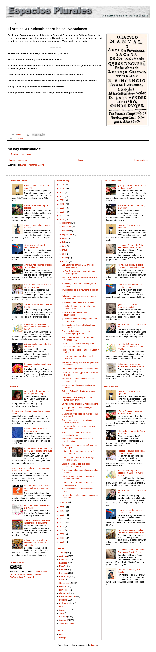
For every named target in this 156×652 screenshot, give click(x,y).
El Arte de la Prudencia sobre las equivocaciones (76, 313)
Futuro (62, 580)
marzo (65, 258)
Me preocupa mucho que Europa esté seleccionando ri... (78, 344)
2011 (62, 522)
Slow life (63, 617)
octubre (65, 231)
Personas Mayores (67, 596)
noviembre (67, 227)
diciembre (66, 223)
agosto (65, 238)
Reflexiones (64, 603)
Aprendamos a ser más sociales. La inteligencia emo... (77, 440)
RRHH (62, 607)
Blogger (93, 645)
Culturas (63, 556)
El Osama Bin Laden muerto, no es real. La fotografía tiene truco (38, 449)
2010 (62, 526)
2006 (62, 542)
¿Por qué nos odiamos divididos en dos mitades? (38, 266)
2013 (62, 515)
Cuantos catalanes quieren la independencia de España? (37, 521)
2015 (62, 507)
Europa (62, 569)
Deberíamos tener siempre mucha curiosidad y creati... (77, 398)
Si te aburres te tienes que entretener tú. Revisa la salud (131, 365)
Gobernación (65, 583)
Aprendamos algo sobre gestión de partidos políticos (77, 421)
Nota (61, 634)
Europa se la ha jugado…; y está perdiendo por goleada (76, 332)
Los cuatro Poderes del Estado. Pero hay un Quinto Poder (132, 246)
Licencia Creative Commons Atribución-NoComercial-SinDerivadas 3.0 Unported (28, 574)
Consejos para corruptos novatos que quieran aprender (78, 477)
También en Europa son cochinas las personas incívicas (78, 380)
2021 (62, 200)
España (62, 566)
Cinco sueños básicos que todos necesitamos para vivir (76, 465)
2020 (62, 204)
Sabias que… (65, 610)
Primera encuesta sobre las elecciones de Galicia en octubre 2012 (36, 542)
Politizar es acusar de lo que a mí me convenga (37, 286)
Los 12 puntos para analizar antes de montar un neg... (78, 266)
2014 (62, 511)
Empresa (63, 563)
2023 (62, 192)
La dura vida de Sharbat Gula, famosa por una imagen (37, 392)
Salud (61, 613)
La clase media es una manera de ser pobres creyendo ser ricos (37, 488)
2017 (62, 216)
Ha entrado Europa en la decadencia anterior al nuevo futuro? (37, 326)
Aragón (62, 553)
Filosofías (19, 138)
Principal (63, 638)
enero (65, 502)
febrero (65, 261)
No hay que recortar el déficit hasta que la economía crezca (131, 266)
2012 (62, 518)
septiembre (67, 234)
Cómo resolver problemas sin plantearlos (80, 369)
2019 (62, 208)
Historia (62, 586)
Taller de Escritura (67, 623)
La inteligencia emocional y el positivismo (80, 404)
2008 (62, 534)
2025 (62, 185)
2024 (62, 188)
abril (64, 254)
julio (64, 242)
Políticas (63, 600)
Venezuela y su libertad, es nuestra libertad (36, 246)
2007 (62, 538)
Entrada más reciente (17, 160)
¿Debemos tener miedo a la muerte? (78, 302)
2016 (62, 219)
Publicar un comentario (21, 154)
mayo (65, 250)
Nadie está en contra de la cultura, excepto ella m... (77, 433)
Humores (63, 590)
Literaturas (64, 593)
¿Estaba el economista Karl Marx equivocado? (130, 305)
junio (64, 246)
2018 (62, 212)
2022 (62, 196)
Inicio (80, 160)
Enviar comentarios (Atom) (32, 165)
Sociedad (63, 620)
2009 (62, 530)
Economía (63, 559)
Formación (64, 576)
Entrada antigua (141, 160)
